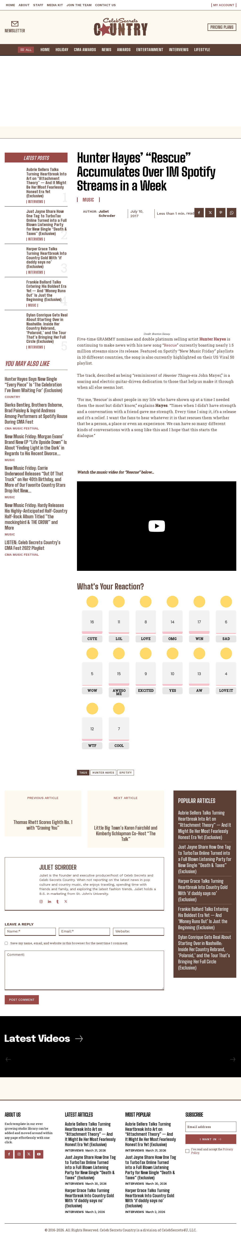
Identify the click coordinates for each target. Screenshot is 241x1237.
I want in (211, 1139)
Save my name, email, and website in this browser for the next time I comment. (69, 943)
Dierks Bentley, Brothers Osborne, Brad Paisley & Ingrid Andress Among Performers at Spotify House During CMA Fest (36, 413)
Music (32, 305)
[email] (210, 1127)
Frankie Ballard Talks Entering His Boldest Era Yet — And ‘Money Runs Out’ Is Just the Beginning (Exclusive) (46, 291)
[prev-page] (8, 1059)
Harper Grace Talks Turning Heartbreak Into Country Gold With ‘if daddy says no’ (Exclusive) (46, 257)
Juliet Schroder (107, 213)
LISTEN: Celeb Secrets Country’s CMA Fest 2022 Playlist (32, 545)
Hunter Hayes (103, 772)
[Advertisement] (120, 91)
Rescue (170, 345)
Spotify (125, 772)
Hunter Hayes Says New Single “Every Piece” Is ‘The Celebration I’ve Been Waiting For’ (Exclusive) (33, 384)
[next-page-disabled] (232, 1059)
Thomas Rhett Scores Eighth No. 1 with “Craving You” (42, 825)
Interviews (35, 201)
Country (12, 396)
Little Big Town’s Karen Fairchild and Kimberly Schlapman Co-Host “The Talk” (125, 833)
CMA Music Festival (22, 428)
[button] (217, 49)
